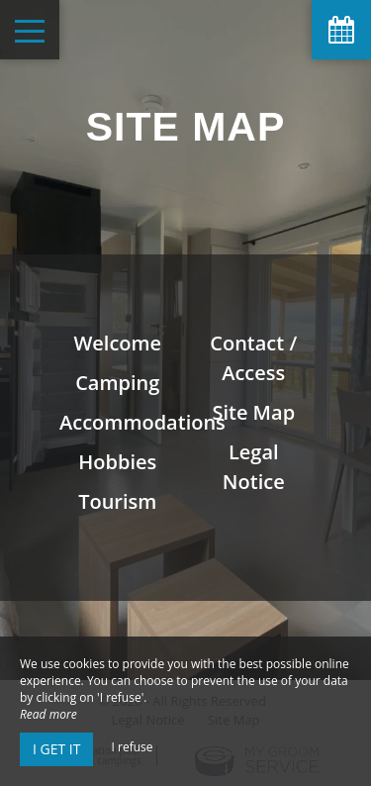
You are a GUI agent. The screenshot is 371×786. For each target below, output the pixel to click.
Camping (117, 382)
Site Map (253, 412)
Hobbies (117, 461)
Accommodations (142, 422)
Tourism (117, 501)
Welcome (117, 343)
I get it (56, 748)
